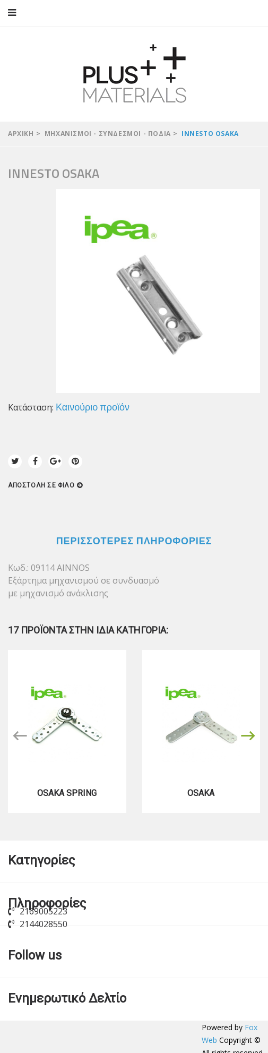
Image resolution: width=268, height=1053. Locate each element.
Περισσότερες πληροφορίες (134, 541)
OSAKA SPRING (67, 793)
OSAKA (200, 793)
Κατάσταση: (31, 407)
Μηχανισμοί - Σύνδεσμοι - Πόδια (108, 133)
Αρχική (21, 133)
